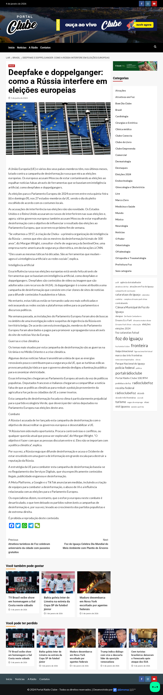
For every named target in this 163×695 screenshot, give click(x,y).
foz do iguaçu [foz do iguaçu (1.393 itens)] (129, 338)
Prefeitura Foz (123, 264)
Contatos (45, 47)
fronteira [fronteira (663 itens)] (139, 345)
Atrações (120, 90)
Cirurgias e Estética (126, 122)
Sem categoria (123, 270)
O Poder (120, 238)
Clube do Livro (123, 142)
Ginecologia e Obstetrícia (129, 187)
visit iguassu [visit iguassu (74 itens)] (122, 406)
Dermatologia (123, 161)
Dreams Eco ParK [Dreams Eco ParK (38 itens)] (123, 320)
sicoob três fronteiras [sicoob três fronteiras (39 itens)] (125, 397)
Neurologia (121, 225)
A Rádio (33, 47)
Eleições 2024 (123, 174)
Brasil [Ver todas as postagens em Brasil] (11, 66)
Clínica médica (123, 129)
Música (119, 219)
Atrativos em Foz (125, 97)
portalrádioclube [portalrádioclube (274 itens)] (128, 373)
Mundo (119, 212)
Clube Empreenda (125, 148)
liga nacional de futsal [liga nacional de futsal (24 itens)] (143, 351)
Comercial (121, 154)
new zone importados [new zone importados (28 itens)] (124, 359)
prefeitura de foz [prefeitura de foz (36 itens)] (123, 383)
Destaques (121, 167)
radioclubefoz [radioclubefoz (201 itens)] (142, 383)
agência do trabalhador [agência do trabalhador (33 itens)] (130, 282)
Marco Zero (122, 200)
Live (117, 193)
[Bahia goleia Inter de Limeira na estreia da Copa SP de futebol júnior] (58, 582)
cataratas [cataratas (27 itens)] (146, 295)
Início (11, 47)
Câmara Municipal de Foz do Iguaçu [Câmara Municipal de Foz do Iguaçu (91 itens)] (132, 309)
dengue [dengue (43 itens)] (119, 316)
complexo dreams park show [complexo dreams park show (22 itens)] (135, 299)
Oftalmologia (122, 251)
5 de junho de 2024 (19, 98)
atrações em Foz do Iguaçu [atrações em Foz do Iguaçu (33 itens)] (142, 286)
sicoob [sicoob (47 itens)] (140, 393)
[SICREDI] (135, 65)
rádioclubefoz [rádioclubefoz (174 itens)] (125, 393)
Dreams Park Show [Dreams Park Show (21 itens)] (123, 324)
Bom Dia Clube (123, 103)
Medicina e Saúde (125, 206)
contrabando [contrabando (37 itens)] (121, 303)
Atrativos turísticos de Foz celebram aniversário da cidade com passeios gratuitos (33, 546)
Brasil (118, 109)
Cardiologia (121, 116)
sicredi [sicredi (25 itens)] (140, 398)
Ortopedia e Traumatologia (130, 258)
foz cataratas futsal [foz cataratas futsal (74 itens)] (127, 332)
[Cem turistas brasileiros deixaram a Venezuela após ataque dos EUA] (143, 638)
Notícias (21, 47)
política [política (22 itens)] (139, 368)
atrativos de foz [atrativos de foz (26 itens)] (121, 286)
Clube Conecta (123, 135)
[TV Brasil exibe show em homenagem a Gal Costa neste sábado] (22, 582)
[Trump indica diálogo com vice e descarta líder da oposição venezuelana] (112, 638)
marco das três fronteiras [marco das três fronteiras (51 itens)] (128, 355)
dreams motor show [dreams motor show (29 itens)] (142, 320)
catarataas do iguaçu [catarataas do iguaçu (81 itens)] (127, 294)
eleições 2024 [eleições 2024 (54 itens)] (122, 328)
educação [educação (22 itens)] (137, 324)
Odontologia (122, 245)
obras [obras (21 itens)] (137, 360)
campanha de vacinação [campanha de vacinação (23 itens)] (125, 291)
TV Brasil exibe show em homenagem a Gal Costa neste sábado (21, 601)
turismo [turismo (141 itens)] (120, 402)
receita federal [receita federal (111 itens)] (124, 388)
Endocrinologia (123, 180)
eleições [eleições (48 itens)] (146, 324)
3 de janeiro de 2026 (19, 610)
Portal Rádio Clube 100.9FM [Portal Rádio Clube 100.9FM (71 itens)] (131, 377)
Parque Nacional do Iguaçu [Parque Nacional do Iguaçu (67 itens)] (130, 363)
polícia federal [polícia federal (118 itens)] (125, 367)
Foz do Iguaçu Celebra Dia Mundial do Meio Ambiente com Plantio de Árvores (83, 544)
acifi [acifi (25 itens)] (117, 282)
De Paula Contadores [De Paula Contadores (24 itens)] (133, 316)
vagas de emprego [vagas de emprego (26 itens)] (135, 402)
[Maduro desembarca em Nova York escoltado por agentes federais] (94, 582)
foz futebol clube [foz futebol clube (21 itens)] (122, 346)
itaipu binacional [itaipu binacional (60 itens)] (124, 351)
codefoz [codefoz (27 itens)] (118, 299)
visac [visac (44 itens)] (146, 402)
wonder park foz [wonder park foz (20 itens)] (137, 407)
